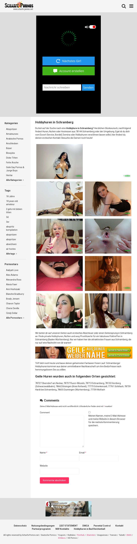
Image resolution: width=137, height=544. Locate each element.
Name (43, 452)
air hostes (11, 249)
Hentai (9, 175)
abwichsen (11, 244)
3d (7, 217)
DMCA (85, 525)
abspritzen (11, 234)
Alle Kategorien (15, 180)
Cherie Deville (12, 308)
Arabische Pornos (14, 138)
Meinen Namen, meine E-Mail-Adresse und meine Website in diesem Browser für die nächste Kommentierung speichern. (107, 421)
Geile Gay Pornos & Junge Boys (15, 169)
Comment (45, 412)
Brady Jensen (12, 299)
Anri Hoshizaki (13, 289)
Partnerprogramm (41, 529)
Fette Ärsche (12, 162)
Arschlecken (12, 143)
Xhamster (91, 535)
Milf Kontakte (62, 529)
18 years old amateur (12, 203)
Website (44, 466)
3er (7, 222)
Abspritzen (11, 129)
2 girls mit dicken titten (14, 211)
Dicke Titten (12, 158)
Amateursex (12, 134)
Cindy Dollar (11, 313)
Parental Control (102, 525)
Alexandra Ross (13, 279)
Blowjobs (10, 153)
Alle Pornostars (15, 318)
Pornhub (80, 535)
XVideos (61, 538)
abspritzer (11, 239)
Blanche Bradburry (15, 294)
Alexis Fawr (11, 284)
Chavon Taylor (13, 303)
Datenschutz (20, 525)
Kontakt (119, 525)
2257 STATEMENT (68, 525)
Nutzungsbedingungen (43, 525)
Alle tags (11, 253)
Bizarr (9, 148)
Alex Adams (12, 275)
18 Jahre (10, 196)
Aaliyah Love (12, 270)
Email (82, 452)
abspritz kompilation (11, 228)
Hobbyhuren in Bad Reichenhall (89, 529)
